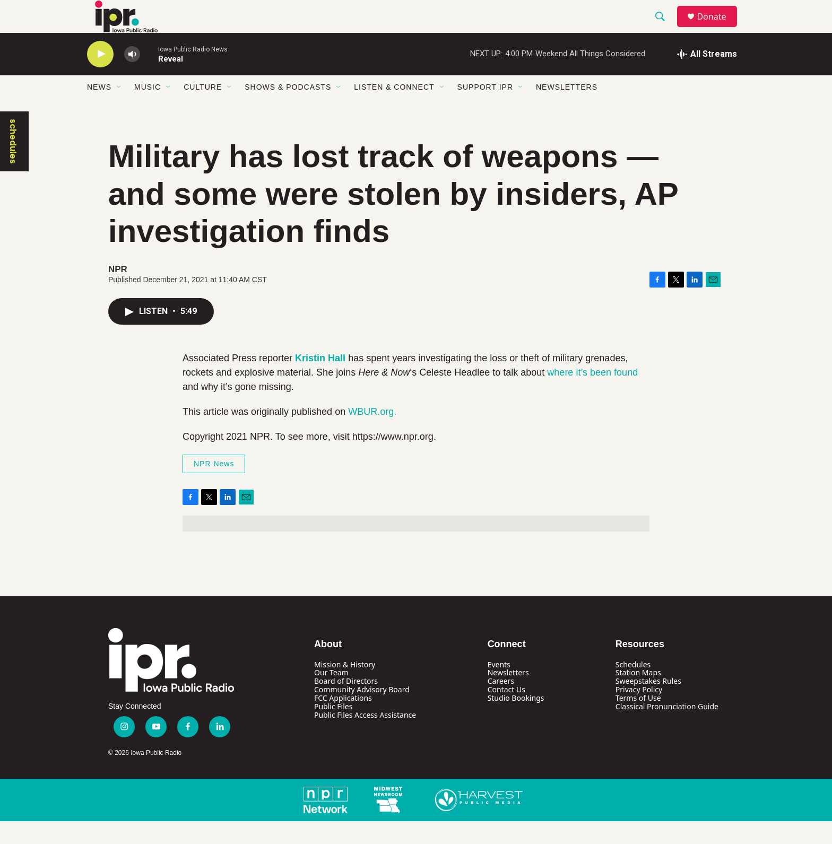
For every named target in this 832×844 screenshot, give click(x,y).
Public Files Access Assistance (365, 738)
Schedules (633, 687)
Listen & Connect (394, 110)
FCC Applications (343, 721)
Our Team (331, 696)
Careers (501, 704)
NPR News (214, 486)
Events (499, 687)
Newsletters (566, 110)
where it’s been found (592, 395)
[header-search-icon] (665, 28)
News (99, 110)
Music (147, 110)
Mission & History (344, 687)
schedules (13, 164)
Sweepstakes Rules (648, 704)
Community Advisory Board (362, 713)
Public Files (333, 730)
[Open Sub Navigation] (119, 110)
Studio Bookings (516, 721)
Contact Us (506, 713)
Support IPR (485, 110)
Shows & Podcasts (288, 110)
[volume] (132, 77)
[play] (100, 77)
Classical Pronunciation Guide (667, 730)
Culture (203, 110)
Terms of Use (638, 721)
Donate (717, 27)
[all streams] (707, 77)
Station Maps (638, 696)
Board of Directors (346, 704)
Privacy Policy (639, 713)
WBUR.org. (372, 434)
